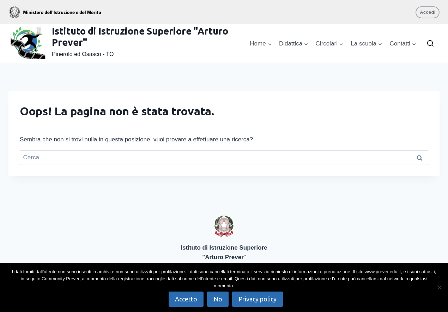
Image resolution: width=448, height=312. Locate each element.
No (217, 298)
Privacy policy (257, 298)
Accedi (428, 12)
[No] (439, 287)
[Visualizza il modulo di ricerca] (430, 44)
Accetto (186, 298)
